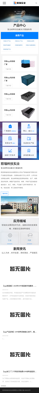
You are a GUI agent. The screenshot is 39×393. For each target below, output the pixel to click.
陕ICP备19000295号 (25, 390)
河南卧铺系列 (18, 45)
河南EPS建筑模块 (30, 45)
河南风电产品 (7, 49)
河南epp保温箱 (9, 94)
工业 (9, 240)
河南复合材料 (30, 41)
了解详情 (8, 69)
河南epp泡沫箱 (9, 110)
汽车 (29, 240)
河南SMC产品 (19, 41)
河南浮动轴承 (7, 45)
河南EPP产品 (7, 41)
